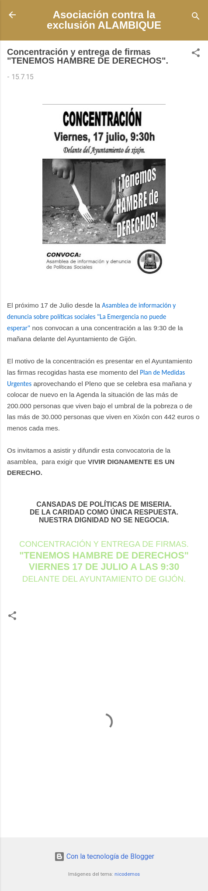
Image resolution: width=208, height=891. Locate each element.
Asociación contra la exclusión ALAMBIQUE (104, 20)
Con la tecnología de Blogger (104, 856)
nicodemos (127, 874)
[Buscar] (196, 17)
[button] (196, 54)
